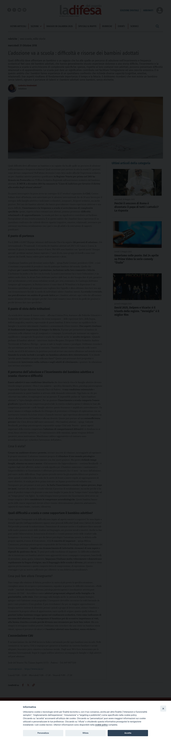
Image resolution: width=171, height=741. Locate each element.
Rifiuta (85, 733)
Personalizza (43, 733)
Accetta (127, 733)
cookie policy (101, 725)
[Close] (163, 708)
